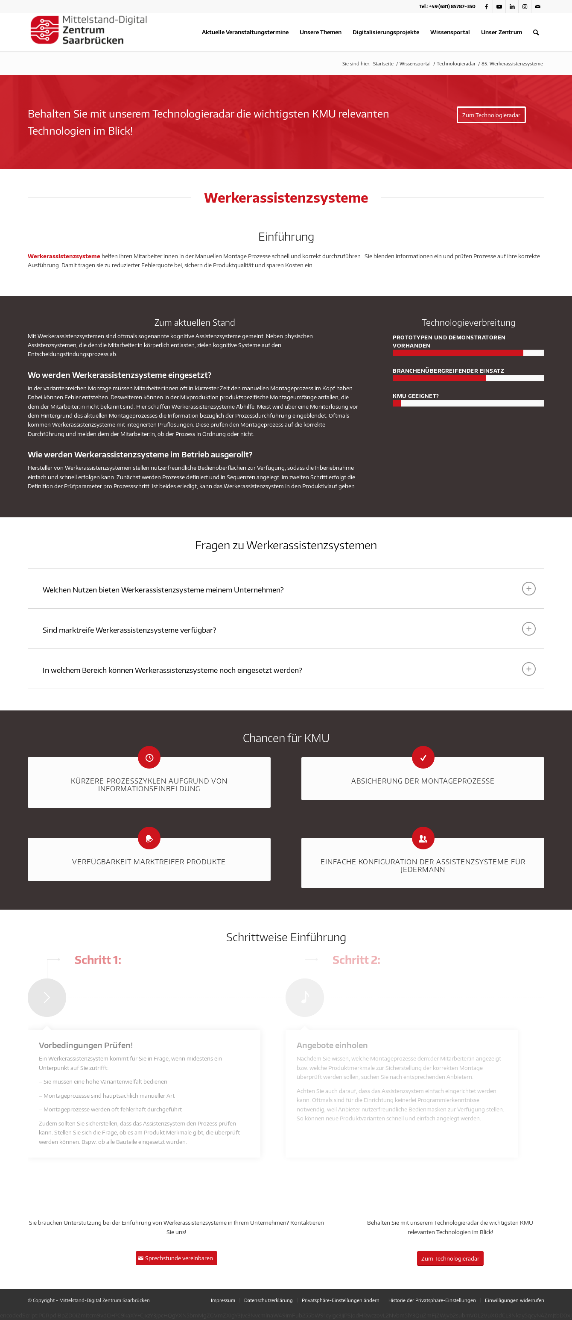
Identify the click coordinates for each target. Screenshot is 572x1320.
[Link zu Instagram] (525, 6)
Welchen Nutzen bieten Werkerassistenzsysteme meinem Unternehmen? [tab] (289, 588)
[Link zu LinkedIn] (512, 6)
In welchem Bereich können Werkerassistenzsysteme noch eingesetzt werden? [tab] (289, 669)
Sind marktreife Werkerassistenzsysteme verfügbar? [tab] (289, 629)
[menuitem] (245, 32)
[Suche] (536, 32)
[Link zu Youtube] (499, 6)
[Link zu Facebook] (486, 6)
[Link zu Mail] (537, 6)
